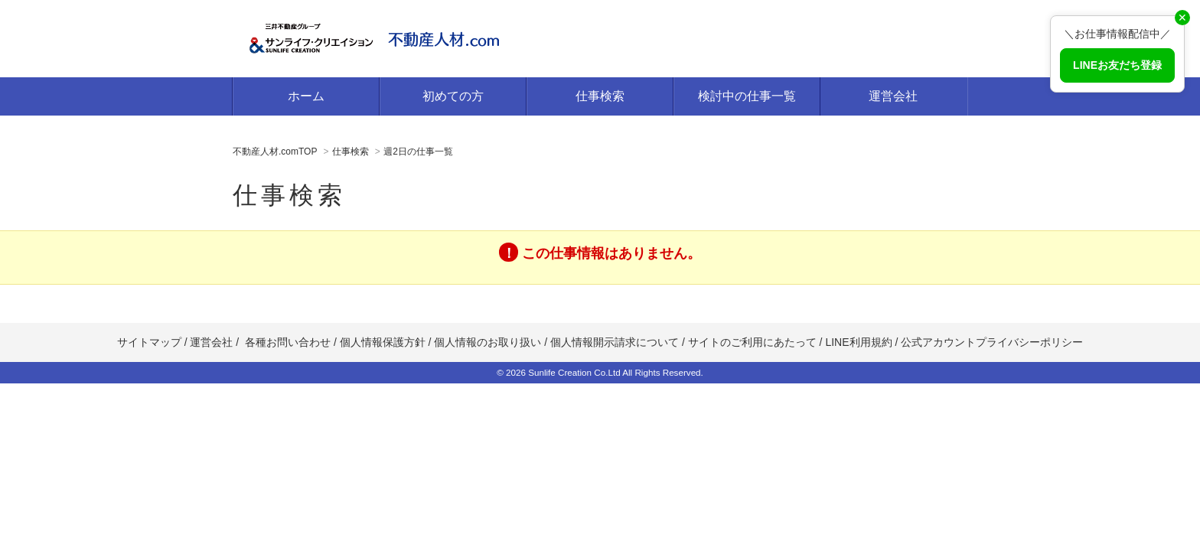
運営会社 (893, 96)
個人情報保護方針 (383, 342)
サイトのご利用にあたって (752, 342)
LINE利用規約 (858, 342)
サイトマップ (149, 342)
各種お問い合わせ (288, 342)
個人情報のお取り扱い (489, 342)
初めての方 (453, 96)
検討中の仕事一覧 (747, 96)
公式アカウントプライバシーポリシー (992, 342)
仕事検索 (600, 96)
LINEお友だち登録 (1117, 65)
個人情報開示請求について (614, 342)
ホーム (306, 96)
